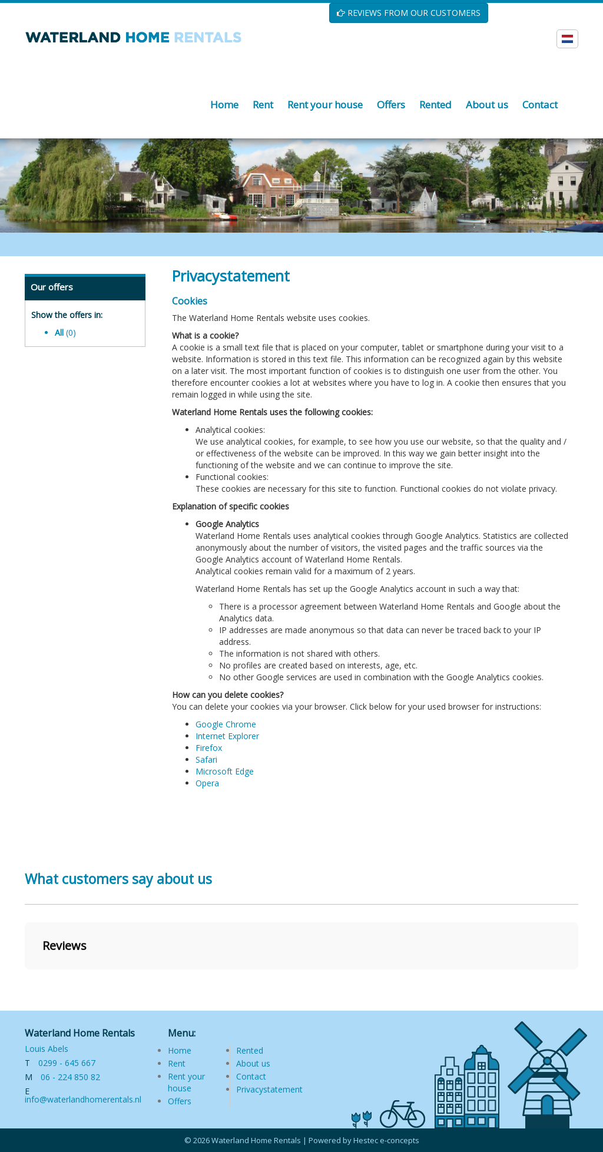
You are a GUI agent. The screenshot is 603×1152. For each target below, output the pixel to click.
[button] (24, 981)
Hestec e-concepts (386, 1140)
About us (253, 1063)
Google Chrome (226, 724)
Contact (251, 1076)
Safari (206, 759)
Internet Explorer (227, 735)
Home (179, 1050)
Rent (176, 1063)
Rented (249, 1050)
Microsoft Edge (225, 771)
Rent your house (186, 1082)
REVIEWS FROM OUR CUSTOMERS (409, 12)
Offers (179, 1101)
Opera (207, 783)
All (65, 332)
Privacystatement (269, 1089)
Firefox (209, 747)
